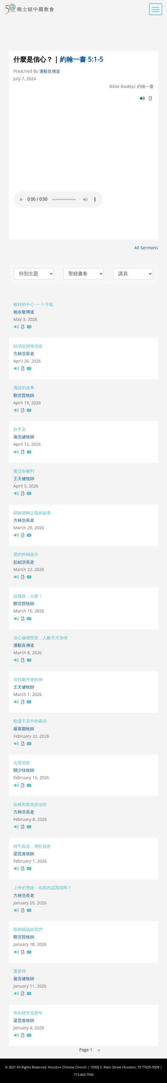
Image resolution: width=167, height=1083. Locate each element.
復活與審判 (23, 471)
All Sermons (146, 247)
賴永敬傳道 (23, 312)
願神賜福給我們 (28, 929)
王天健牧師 (23, 478)
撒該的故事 (23, 387)
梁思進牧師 (23, 853)
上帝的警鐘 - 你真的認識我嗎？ (42, 887)
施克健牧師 (23, 437)
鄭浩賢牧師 (23, 395)
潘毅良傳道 (49, 71)
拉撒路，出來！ (28, 596)
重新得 (19, 971)
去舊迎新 (21, 762)
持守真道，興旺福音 (32, 846)
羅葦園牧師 (23, 728)
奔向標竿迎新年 (28, 1013)
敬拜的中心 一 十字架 (33, 304)
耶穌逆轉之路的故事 (32, 513)
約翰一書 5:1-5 (81, 59)
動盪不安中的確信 (30, 721)
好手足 (19, 429)
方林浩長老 (23, 353)
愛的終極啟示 (25, 554)
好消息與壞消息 (28, 346)
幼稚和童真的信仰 (30, 804)
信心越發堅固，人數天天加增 (40, 637)
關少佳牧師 (23, 770)
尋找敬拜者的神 (28, 679)
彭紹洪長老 (23, 562)
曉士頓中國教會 (35, 9)
